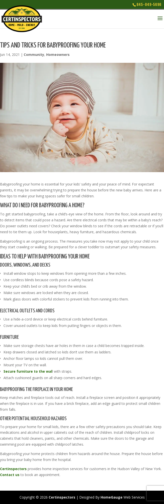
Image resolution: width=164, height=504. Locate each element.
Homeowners (58, 54)
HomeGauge (112, 497)
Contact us (10, 474)
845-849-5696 (149, 4)
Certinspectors (13, 468)
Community (34, 54)
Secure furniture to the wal (27, 371)
